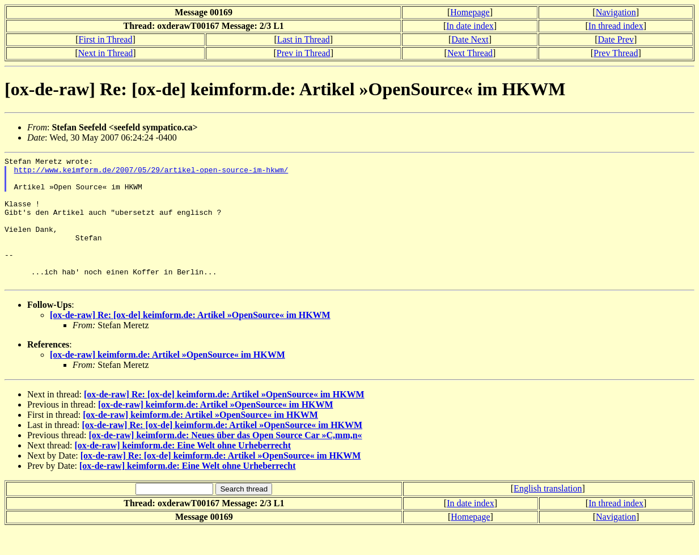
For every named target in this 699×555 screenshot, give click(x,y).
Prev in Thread (304, 53)
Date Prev (616, 39)
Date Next (469, 39)
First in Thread (106, 39)
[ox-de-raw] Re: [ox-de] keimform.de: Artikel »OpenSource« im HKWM (190, 340)
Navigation (616, 12)
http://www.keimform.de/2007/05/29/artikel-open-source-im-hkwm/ (151, 173)
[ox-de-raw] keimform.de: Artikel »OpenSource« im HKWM (167, 380)
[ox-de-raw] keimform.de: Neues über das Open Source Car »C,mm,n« (225, 460)
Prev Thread (616, 53)
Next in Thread (105, 53)
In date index (470, 26)
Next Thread (470, 53)
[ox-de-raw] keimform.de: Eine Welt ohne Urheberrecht (183, 471)
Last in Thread (303, 39)
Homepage (469, 12)
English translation (548, 514)
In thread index (615, 26)
